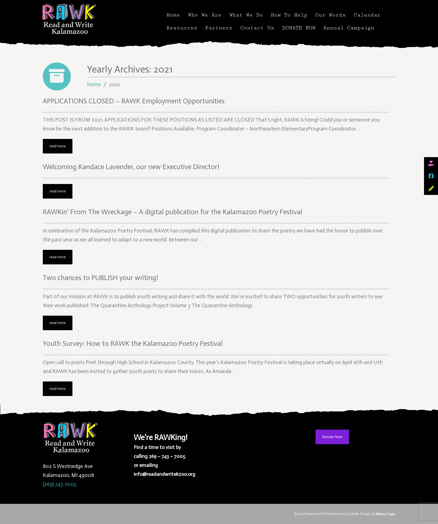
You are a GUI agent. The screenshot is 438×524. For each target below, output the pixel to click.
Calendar (367, 15)
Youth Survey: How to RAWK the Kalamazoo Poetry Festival (133, 343)
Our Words (330, 15)
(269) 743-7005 (59, 484)
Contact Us (257, 28)
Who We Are (205, 15)
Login (391, 514)
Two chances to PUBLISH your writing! (100, 277)
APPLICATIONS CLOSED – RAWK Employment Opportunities (134, 101)
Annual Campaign (348, 28)
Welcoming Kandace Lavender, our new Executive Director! (131, 166)
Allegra (380, 514)
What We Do (246, 15)
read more (58, 146)
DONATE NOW (298, 28)
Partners (218, 28)
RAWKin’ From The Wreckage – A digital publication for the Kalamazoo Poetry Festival (172, 212)
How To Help (289, 15)
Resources (181, 28)
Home (173, 15)
